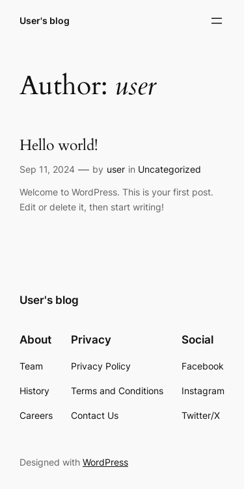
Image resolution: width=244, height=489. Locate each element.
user (116, 169)
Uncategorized (169, 169)
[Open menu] (216, 21)
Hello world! (59, 146)
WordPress (105, 462)
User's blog (45, 20)
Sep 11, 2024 (47, 169)
